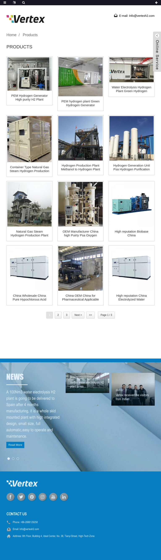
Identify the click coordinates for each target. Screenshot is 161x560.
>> (90, 315)
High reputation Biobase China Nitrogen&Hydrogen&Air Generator (131, 233)
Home (11, 35)
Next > (78, 315)
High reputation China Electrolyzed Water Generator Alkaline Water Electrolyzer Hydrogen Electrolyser (131, 297)
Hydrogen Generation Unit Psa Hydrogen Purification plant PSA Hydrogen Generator (131, 167)
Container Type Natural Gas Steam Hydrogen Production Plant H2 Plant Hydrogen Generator (29, 169)
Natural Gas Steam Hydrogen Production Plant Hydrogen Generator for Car (29, 233)
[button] (8, 475)
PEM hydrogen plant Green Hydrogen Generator (80, 103)
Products (30, 35)
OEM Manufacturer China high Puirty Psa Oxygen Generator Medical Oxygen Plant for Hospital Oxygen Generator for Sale (80, 233)
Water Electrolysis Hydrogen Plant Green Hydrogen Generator (131, 89)
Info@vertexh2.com (29, 538)
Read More (15, 461)
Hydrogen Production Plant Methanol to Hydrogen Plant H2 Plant (80, 167)
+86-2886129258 (29, 531)
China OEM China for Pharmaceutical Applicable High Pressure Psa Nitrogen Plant (80, 297)
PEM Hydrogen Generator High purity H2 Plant (29, 97)
